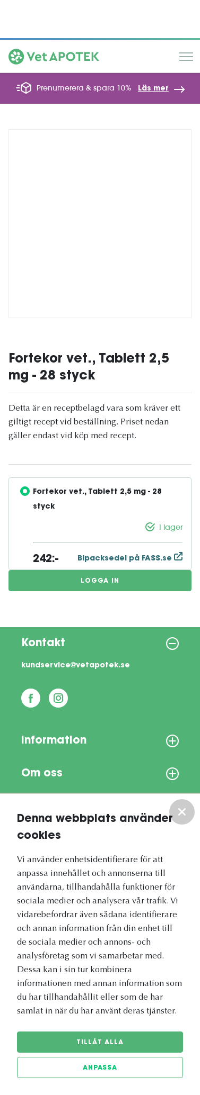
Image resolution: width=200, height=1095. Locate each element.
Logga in (100, 581)
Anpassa (100, 1068)
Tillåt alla (100, 1042)
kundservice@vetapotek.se (75, 665)
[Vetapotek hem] (53, 59)
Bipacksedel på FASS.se (129, 559)
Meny (186, 56)
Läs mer (153, 89)
